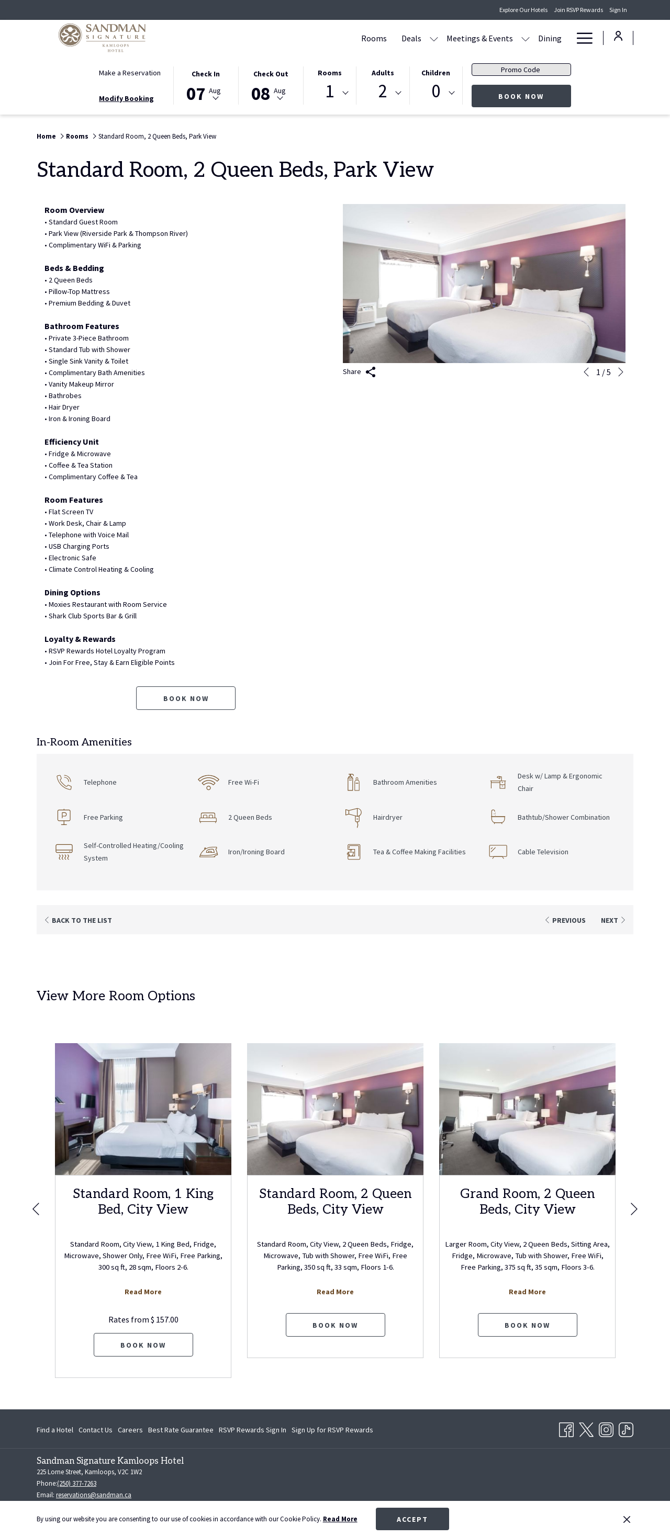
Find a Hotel (55, 1429)
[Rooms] (312, 38)
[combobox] (330, 93)
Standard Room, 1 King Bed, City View (143, 1201)
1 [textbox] (329, 91)
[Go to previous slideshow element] (586, 372)
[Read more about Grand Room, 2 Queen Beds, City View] (527, 1109)
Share (359, 372)
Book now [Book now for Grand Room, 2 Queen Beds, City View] (527, 1325)
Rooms (330, 72)
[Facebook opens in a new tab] (566, 1427)
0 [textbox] (435, 91)
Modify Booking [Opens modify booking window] (126, 98)
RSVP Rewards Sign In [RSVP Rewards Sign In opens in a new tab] (252, 1431)
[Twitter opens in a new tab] (586, 1427)
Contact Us (96, 1429)
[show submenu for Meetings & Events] (464, 38)
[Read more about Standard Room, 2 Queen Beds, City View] (335, 1109)
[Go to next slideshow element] (621, 372)
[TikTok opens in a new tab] (626, 1427)
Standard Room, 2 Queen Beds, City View (335, 1201)
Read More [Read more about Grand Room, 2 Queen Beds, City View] (527, 1291)
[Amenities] (533, 38)
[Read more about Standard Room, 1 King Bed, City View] (143, 1109)
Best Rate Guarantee (181, 1429)
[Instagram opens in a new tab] (606, 1427)
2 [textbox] (382, 91)
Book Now (534, 96)
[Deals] (349, 38)
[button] (206, 84)
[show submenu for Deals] (372, 38)
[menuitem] (56, 1429)
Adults (383, 72)
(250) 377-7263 (76, 1483)
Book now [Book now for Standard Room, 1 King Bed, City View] (143, 1345)
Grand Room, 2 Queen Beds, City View (527, 1201)
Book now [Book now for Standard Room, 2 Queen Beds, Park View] (186, 698)
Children (435, 72)
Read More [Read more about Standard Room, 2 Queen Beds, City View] (335, 1291)
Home (46, 136)
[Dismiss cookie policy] (626, 1519)
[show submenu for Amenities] (564, 38)
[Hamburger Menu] (581, 38)
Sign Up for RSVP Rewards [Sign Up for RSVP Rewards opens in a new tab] (332, 1431)
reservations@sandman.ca (93, 1494)
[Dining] (488, 38)
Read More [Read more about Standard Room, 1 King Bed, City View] (143, 1291)
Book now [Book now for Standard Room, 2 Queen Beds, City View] (335, 1325)
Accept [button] (412, 1519)
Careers (130, 1429)
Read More (340, 1519)
